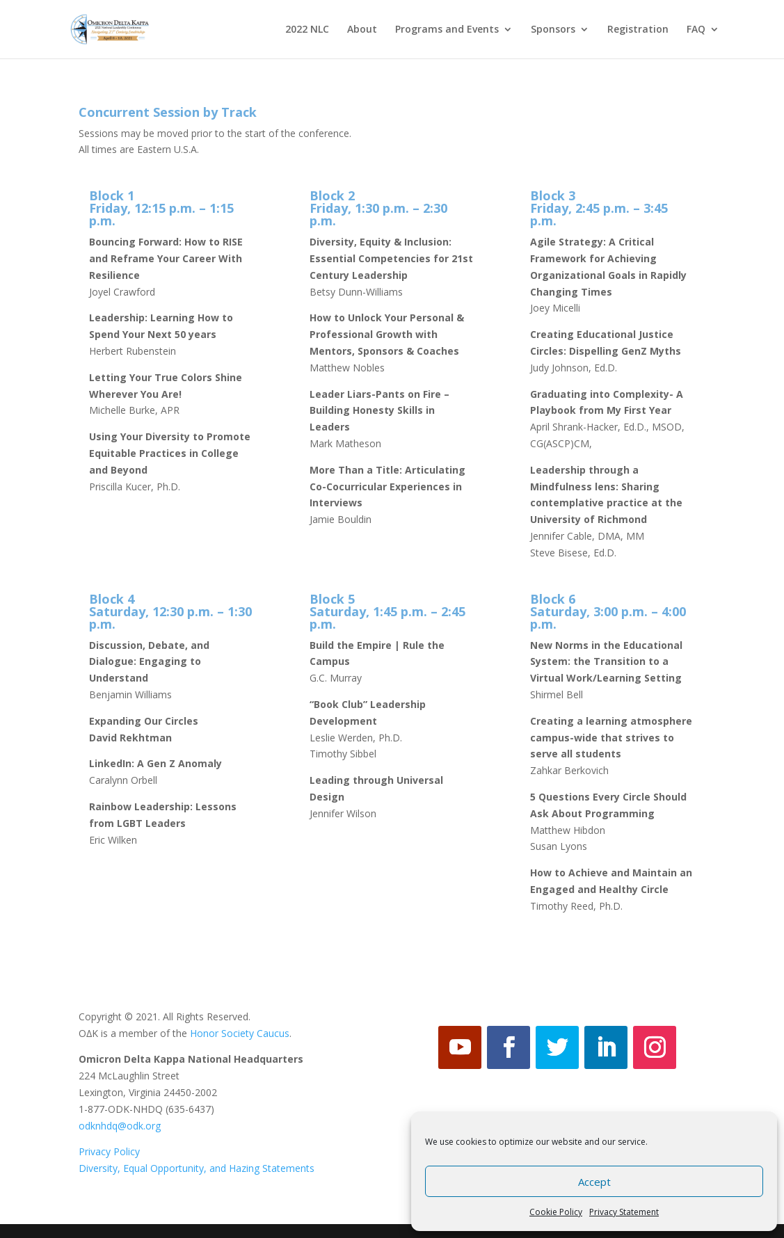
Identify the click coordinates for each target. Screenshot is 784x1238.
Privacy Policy (109, 1151)
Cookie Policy (555, 1212)
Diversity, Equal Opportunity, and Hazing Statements (196, 1168)
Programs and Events (447, 29)
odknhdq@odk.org (120, 1125)
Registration (638, 29)
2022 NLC (307, 29)
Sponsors (553, 29)
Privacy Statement (624, 1212)
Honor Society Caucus (239, 1033)
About (362, 29)
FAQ (696, 29)
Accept (594, 1182)
